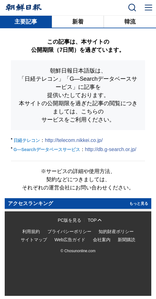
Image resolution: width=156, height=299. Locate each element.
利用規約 (31, 231)
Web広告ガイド (69, 239)
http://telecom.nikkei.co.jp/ (74, 140)
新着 (77, 22)
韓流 (130, 22)
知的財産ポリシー (116, 231)
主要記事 (25, 22)
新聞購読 (126, 239)
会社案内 (101, 239)
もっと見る (138, 203)
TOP (92, 220)
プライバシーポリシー (69, 231)
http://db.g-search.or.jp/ (111, 149)
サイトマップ (34, 239)
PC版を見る (69, 220)
